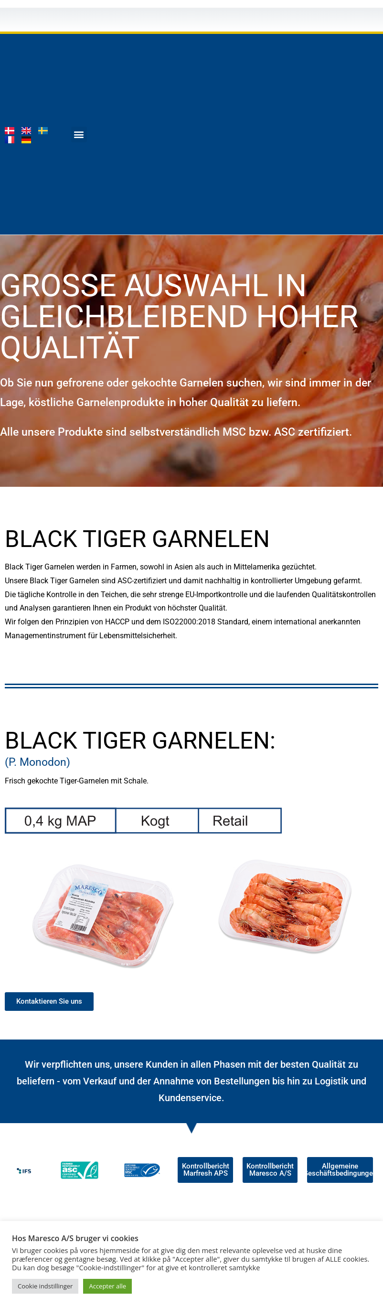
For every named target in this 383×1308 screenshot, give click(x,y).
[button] (79, 134)
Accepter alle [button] (107, 1286)
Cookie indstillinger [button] (45, 1286)
